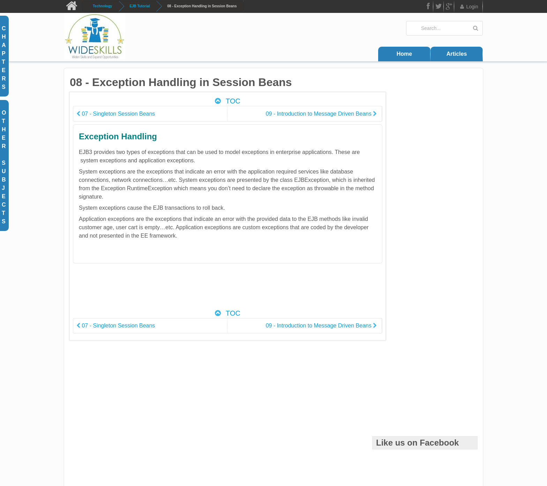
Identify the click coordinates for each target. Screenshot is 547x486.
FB (427, 7)
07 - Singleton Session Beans (116, 114)
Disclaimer (281, 444)
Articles (457, 54)
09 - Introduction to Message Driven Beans (298, 114)
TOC (215, 101)
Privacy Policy (352, 444)
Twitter (438, 7)
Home (404, 54)
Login (468, 6)
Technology (102, 6)
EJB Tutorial (139, 6)
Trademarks (315, 444)
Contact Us (192, 444)
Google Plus (449, 7)
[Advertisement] (216, 290)
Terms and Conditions (236, 444)
